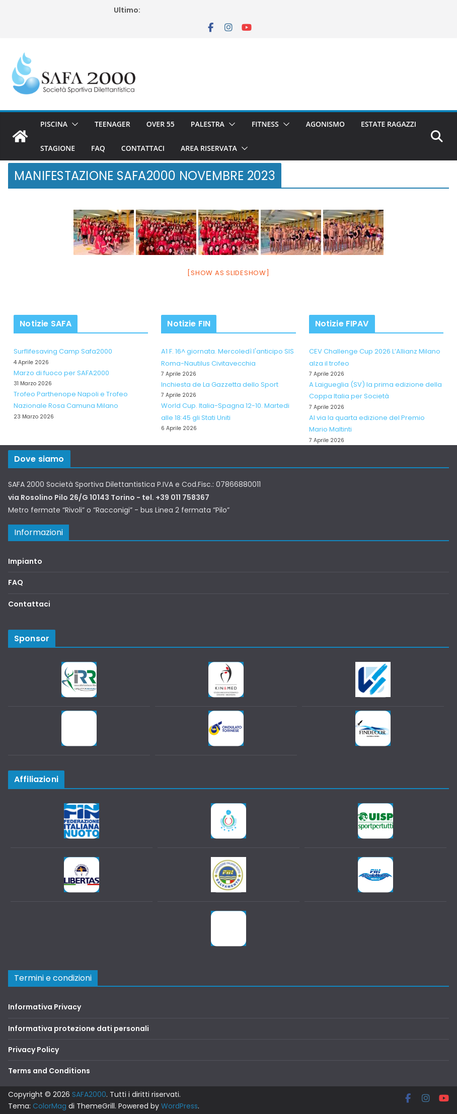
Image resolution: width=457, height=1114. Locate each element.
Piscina (53, 124)
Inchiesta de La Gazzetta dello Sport (219, 384)
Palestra (207, 124)
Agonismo (325, 124)
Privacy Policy (33, 1050)
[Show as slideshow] (228, 273)
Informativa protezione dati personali (78, 1028)
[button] (73, 124)
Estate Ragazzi (388, 124)
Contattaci (143, 148)
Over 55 (160, 124)
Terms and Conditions (49, 1071)
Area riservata (209, 148)
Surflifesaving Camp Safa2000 (63, 351)
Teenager (112, 124)
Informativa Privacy (44, 1007)
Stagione (57, 148)
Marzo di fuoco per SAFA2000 (61, 373)
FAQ (98, 148)
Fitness (265, 124)
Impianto (25, 561)
